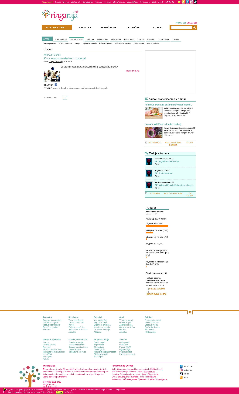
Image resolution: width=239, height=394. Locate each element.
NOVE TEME (155, 193)
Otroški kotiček (157, 2)
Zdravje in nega (76, 39)
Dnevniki (46, 347)
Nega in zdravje (100, 322)
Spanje (77, 43)
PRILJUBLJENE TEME (173, 193)
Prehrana (98, 2)
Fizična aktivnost (65, 43)
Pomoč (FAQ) (125, 347)
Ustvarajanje (99, 349)
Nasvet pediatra (153, 43)
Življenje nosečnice (76, 327)
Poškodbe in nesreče (123, 43)
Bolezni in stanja (105, 43)
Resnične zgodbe (50, 327)
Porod (71, 325)
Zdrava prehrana (49, 43)
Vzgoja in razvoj (61, 39)
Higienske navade (89, 43)
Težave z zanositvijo (51, 325)
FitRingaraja (145, 2)
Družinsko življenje (102, 330)
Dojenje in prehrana (102, 325)
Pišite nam (123, 345)
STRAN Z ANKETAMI (157, 289)
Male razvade (139, 43)
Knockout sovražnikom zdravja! (65, 58)
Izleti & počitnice (152, 322)
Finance (107, 2)
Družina (141, 39)
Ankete (46, 359)
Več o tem (69, 392)
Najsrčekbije (99, 345)
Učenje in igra (102, 39)
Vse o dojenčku (100, 320)
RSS (186, 377)
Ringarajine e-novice (77, 352)
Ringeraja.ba (149, 372)
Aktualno (150, 39)
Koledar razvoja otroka (78, 347)
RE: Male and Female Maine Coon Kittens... (174, 185)
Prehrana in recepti (153, 320)
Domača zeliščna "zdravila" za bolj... (164, 124)
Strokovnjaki (76, 2)
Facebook (188, 366)
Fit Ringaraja (150, 332)
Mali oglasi (47, 357)
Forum (46, 342)
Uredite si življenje (50, 322)
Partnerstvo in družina (77, 330)
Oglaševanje (124, 349)
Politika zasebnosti (127, 354)
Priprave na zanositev (52, 320)
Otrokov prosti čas (127, 327)
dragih (63, 88)
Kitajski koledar (74, 349)
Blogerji (66, 2)
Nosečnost (108, 27)
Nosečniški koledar (76, 345)
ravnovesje (79, 88)
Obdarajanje (99, 347)
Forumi (58, 2)
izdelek (97, 88)
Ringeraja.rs (150, 377)
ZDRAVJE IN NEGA (52, 55)
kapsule (104, 88)
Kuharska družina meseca (105, 352)
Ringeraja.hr (153, 374)
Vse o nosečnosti (75, 320)
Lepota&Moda (132, 2)
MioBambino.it (156, 369)
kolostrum (89, 88)
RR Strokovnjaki (101, 354)
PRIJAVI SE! (181, 23)
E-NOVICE (169, 2)
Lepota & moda (151, 325)
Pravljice (176, 39)
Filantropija (98, 357)
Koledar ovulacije (75, 342)
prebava (70, 88)
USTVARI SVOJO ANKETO (157, 294)
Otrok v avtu (116, 39)
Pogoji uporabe (125, 352)
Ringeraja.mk (161, 379)
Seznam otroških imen (52, 349)
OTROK (46, 39)
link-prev (62, 98)
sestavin (56, 88)
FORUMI (190, 143)
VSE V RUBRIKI (154, 143)
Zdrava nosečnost (76, 322)
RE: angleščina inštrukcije (167, 161)
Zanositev (84, 27)
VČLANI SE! (192, 23)
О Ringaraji (124, 342)
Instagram (188, 370)
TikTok (186, 374)
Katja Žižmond (55, 62)
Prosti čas (90, 39)
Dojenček (133, 27)
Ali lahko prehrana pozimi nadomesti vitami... (168, 105)
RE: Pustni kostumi (163, 173)
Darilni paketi (88, 2)
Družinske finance (152, 327)
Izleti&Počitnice (119, 2)
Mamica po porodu (102, 327)
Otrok (157, 164)
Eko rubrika (149, 330)
